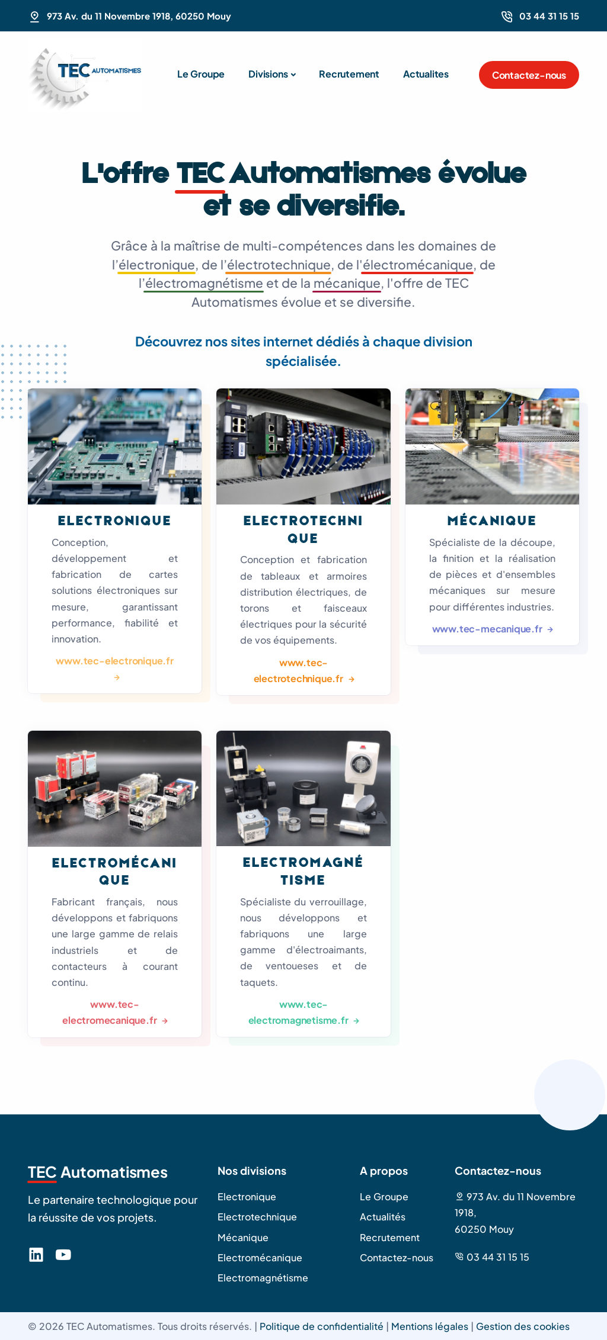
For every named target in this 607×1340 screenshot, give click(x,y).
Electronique (115, 522)
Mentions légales (429, 1326)
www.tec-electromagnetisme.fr (299, 1012)
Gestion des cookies (523, 1326)
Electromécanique (260, 1257)
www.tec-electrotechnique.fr (300, 670)
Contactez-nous (529, 75)
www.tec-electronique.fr (114, 660)
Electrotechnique (257, 1216)
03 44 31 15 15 (549, 15)
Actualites (426, 74)
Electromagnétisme (263, 1277)
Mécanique (492, 522)
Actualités (382, 1216)
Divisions (267, 74)
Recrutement (349, 74)
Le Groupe (201, 74)
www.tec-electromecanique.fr (110, 1012)
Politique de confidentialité (322, 1326)
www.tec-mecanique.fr (488, 628)
